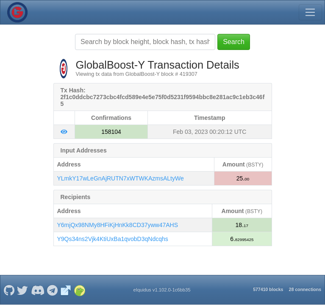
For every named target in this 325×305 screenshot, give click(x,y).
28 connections (305, 289)
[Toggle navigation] (310, 12)
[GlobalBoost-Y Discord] (37, 290)
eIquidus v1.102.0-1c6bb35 (161, 289)
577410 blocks (268, 289)
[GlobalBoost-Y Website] (66, 290)
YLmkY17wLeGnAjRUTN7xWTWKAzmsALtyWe (120, 178)
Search (233, 41)
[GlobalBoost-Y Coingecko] (79, 290)
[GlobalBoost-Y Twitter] (23, 290)
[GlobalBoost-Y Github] (9, 290)
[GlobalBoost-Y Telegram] (52, 290)
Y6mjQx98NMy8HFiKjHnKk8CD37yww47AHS (117, 225)
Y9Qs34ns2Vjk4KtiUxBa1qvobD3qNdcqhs (112, 239)
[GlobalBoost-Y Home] (17, 12)
